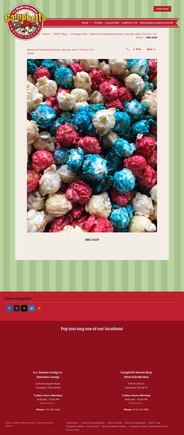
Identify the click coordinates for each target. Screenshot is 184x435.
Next (151, 49)
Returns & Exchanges (135, 422)
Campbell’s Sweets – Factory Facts (82, 426)
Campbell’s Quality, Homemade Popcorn (149, 426)
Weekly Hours (47, 403)
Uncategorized (78, 33)
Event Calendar (114, 422)
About (46, 33)
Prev (137, 49)
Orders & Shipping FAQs (93, 422)
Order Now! (162, 8)
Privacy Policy (72, 429)
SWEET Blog (60, 33)
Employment (72, 422)
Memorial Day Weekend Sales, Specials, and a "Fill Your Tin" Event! (60, 51)
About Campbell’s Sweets (114, 426)
